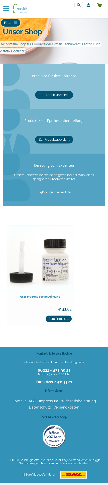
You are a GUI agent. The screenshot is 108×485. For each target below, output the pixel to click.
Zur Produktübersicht (54, 95)
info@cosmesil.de (55, 192)
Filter (10, 23)
